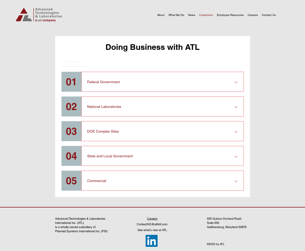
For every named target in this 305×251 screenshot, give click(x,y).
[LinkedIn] (152, 241)
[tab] (72, 62)
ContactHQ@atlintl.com (152, 224)
